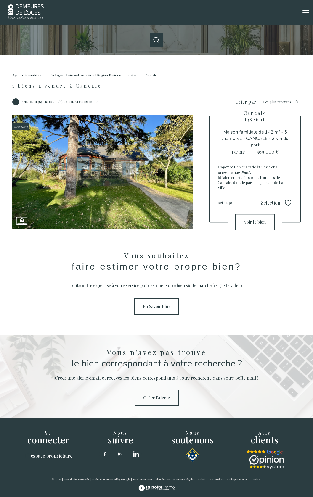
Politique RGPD (237, 479)
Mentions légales (184, 479)
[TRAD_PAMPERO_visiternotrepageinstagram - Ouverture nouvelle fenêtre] (120, 454)
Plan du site (162, 479)
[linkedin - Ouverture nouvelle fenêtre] (136, 454)
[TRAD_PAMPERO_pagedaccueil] (26, 17)
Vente (135, 75)
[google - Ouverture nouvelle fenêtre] (264, 452)
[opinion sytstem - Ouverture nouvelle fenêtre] (266, 462)
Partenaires (216, 479)
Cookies (255, 479)
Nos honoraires (142, 479)
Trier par (246, 102)
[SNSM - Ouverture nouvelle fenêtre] (192, 455)
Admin (202, 479)
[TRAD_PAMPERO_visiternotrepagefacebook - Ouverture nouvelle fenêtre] (105, 454)
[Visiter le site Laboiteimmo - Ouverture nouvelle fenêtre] (156, 489)
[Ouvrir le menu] (305, 12)
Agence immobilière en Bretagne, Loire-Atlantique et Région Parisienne (68, 75)
